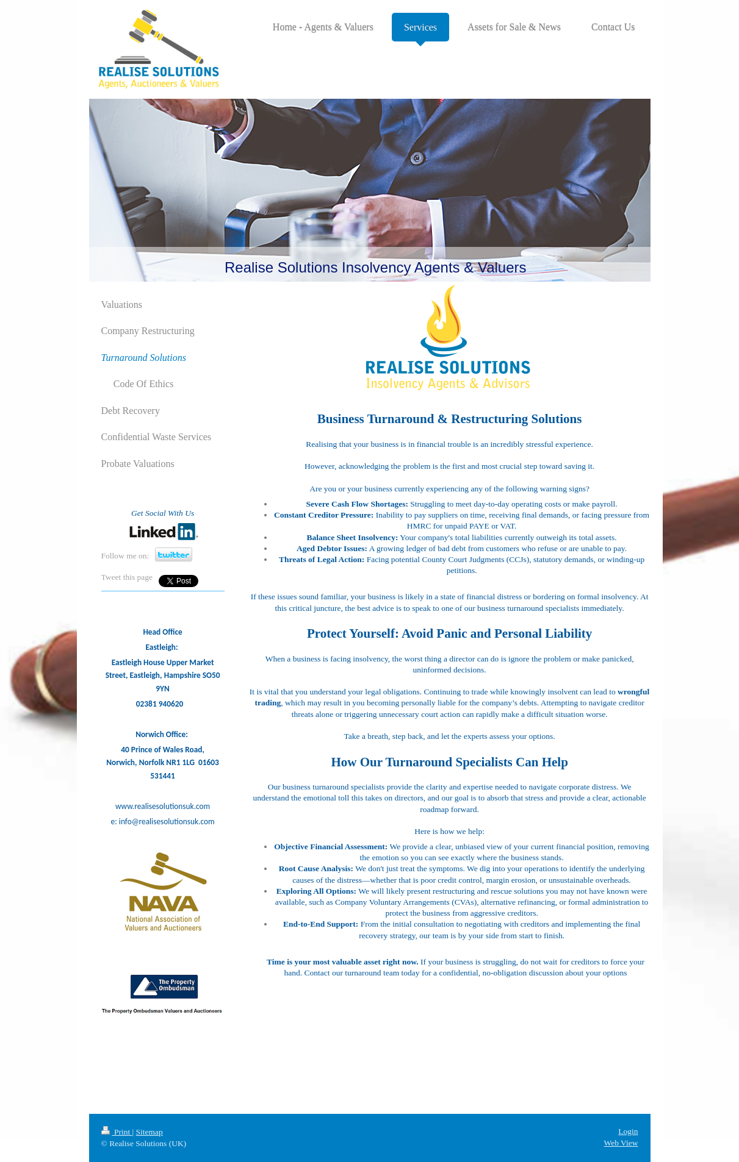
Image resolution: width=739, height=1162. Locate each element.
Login (628, 1131)
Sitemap (149, 1131)
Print (116, 1131)
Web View (621, 1142)
